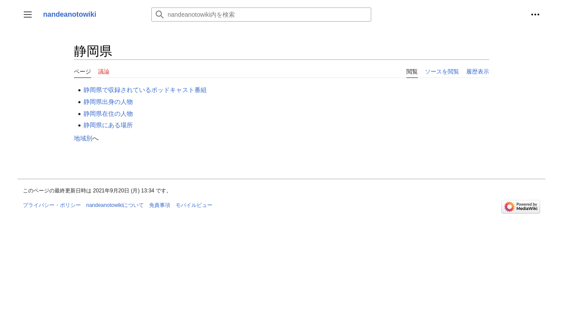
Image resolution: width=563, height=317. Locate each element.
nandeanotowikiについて (115, 205)
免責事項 (159, 205)
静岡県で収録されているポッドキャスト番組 (145, 89)
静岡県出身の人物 (108, 101)
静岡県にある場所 (108, 125)
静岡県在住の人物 (108, 113)
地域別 (83, 138)
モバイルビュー (193, 205)
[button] (28, 14)
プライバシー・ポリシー (52, 205)
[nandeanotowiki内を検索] (261, 14)
